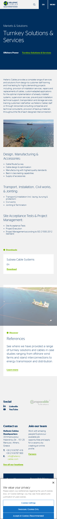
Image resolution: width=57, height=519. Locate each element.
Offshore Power (11, 52)
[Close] (53, 484)
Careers (32, 454)
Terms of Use (12, 479)
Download (12, 269)
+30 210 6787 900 (14, 453)
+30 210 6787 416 (14, 450)
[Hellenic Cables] (10, 4)
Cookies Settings (28, 505)
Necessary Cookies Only (28, 511)
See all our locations (13, 464)
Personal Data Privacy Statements (39, 479)
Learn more (12, 370)
